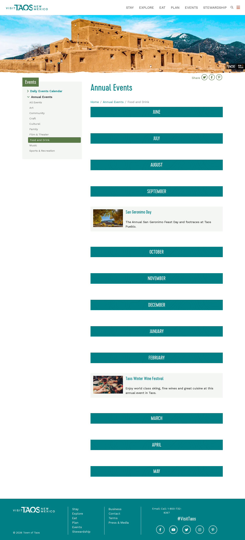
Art (31, 107)
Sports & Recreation (42, 150)
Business (115, 509)
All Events (35, 102)
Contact (114, 513)
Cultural (34, 123)
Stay (130, 8)
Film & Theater (39, 134)
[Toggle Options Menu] (238, 7)
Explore (146, 8)
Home (95, 102)
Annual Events (39, 97)
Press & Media (119, 522)
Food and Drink (39, 140)
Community (37, 113)
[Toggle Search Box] (232, 7)
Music (33, 145)
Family (33, 129)
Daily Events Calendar (44, 91)
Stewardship (215, 8)
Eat (162, 8)
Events (191, 8)
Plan (175, 8)
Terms (113, 518)
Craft (32, 118)
